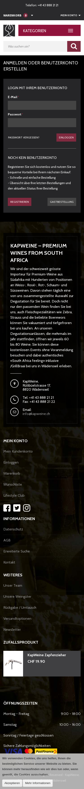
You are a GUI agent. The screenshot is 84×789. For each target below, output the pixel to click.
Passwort (14, 114)
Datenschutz (13, 529)
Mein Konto (68, 15)
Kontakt (9, 562)
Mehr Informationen (37, 783)
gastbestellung (62, 201)
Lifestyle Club (14, 495)
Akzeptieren (12, 783)
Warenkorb (11, 473)
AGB (7, 540)
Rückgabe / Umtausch (19, 607)
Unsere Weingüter (17, 596)
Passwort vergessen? (23, 137)
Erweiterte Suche (16, 551)
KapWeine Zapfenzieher (47, 655)
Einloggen (66, 137)
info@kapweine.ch (36, 414)
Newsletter (12, 629)
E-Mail (12, 97)
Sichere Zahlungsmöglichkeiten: (30, 749)
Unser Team (12, 585)
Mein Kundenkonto (18, 451)
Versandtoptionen (17, 618)
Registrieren (19, 201)
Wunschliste (12, 484)
